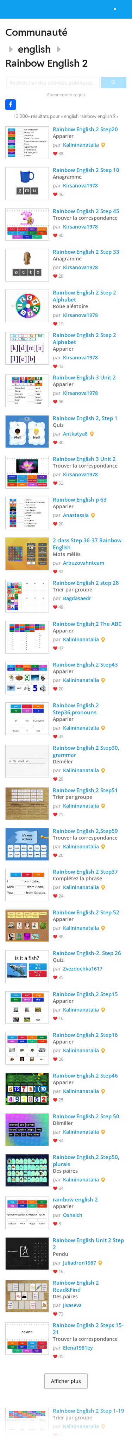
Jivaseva (72, 1305)
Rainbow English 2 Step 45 (86, 210)
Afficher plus (66, 1381)
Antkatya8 (75, 433)
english (34, 48)
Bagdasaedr (77, 598)
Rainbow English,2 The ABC (87, 623)
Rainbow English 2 (46, 63)
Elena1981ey (78, 1347)
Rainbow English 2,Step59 (85, 830)
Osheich (72, 1215)
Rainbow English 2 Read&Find (76, 1286)
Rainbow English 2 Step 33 (86, 251)
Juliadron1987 (79, 1262)
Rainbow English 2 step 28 (86, 582)
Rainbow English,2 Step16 (85, 1034)
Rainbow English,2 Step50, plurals (87, 1160)
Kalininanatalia (81, 144)
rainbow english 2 (76, 1199)
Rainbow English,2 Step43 (85, 664)
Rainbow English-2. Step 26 (87, 952)
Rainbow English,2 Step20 (85, 129)
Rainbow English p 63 (80, 499)
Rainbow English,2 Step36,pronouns (76, 709)
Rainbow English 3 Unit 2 (84, 377)
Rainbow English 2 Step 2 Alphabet (85, 296)
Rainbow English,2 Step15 (85, 994)
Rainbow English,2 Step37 (85, 871)
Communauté (36, 32)
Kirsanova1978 (80, 185)
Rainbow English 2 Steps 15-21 (88, 1329)
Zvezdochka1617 (82, 968)
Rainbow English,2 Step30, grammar (87, 751)
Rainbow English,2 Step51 (85, 790)
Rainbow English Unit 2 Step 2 (89, 1244)
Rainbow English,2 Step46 (85, 1075)
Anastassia (76, 515)
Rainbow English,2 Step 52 (86, 912)
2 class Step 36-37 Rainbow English (88, 544)
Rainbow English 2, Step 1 (85, 418)
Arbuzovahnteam (83, 562)
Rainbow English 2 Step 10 (86, 169)
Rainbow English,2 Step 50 (86, 1116)
